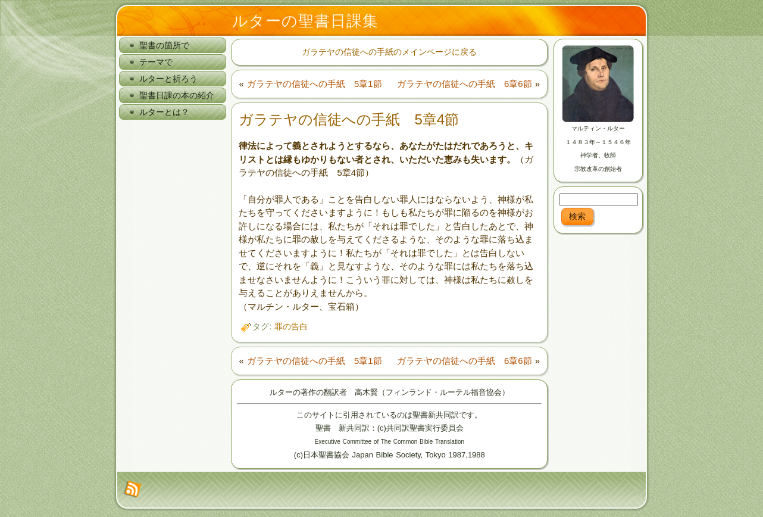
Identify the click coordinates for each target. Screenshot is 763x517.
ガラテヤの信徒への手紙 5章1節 (314, 84)
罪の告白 (291, 326)
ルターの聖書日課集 (305, 21)
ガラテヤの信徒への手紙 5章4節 (349, 119)
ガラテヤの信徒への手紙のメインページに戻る (389, 52)
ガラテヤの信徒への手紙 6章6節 (464, 84)
